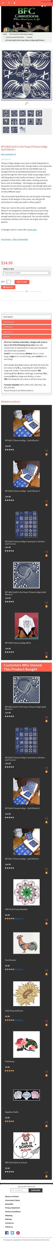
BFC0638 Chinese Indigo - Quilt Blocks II (22, 491)
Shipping (8, 1215)
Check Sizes (32, 229)
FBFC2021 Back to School (16, 1163)
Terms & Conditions (13, 1211)
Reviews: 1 (18, 969)
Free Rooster (10, 960)
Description (8, 317)
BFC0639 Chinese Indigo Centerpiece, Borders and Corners (25, 543)
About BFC (9, 1204)
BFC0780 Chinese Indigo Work (18, 643)
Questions (7, 332)
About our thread (12, 1196)
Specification (8, 322)
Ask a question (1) (8, 154)
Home (5, 34)
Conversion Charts (12, 1200)
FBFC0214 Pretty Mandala (16, 909)
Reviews (6, 336)
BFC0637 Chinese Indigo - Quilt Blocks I (22, 440)
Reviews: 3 (18, 918)
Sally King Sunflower (14, 1011)
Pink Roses (10, 1062)
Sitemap (8, 1219)
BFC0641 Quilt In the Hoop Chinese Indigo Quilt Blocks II (25, 593)
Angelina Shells (11, 1112)
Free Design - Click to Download (14, 239)
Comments (8, 327)
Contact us (9, 1223)
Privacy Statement (12, 1208)
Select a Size (8, 269)
